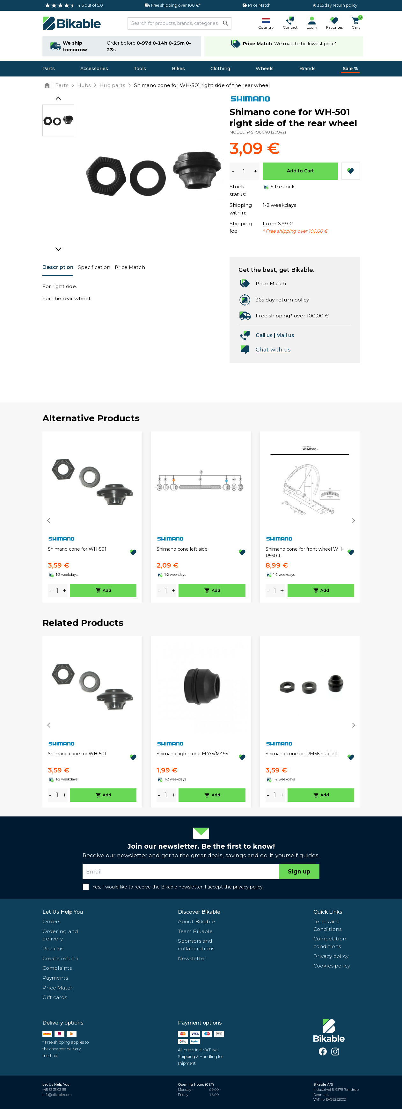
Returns (52, 949)
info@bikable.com (57, 1095)
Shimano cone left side (182, 549)
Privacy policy (330, 956)
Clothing (220, 68)
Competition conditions (329, 942)
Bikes (178, 68)
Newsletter (192, 958)
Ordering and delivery (60, 935)
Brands (307, 68)
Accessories (94, 68)
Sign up (299, 871)
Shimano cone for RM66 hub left (302, 754)
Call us (264, 335)
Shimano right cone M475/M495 (192, 754)
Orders (51, 921)
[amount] (57, 590)
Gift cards (54, 997)
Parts (48, 68)
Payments (55, 978)
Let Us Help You (62, 912)
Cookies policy (331, 966)
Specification (94, 267)
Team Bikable (195, 931)
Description (57, 267)
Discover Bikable (199, 912)
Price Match (130, 267)
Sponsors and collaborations (196, 945)
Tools (140, 68)
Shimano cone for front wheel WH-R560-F (305, 552)
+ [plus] (65, 590)
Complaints (57, 968)
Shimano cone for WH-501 (77, 549)
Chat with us (273, 349)
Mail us (285, 335)
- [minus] (50, 590)
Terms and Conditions (327, 925)
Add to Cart (300, 171)
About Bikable (196, 921)
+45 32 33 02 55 (54, 1090)
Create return (60, 958)
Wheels (265, 68)
